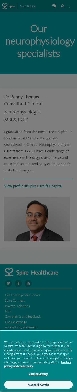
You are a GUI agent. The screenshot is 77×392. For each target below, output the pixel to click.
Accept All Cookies (38, 385)
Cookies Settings (38, 374)
